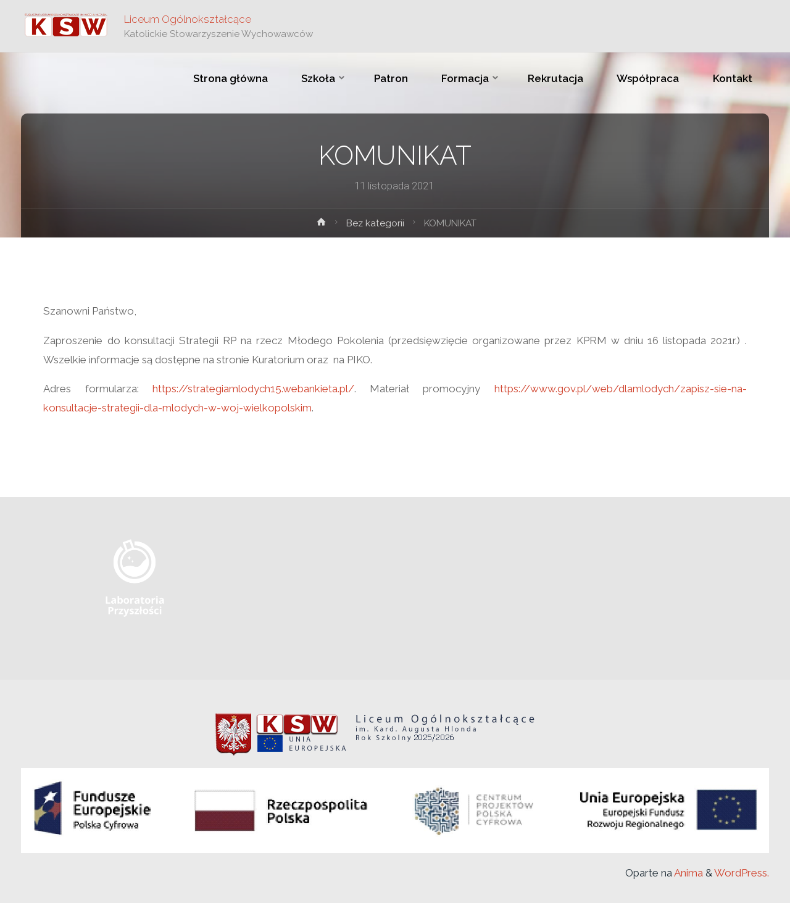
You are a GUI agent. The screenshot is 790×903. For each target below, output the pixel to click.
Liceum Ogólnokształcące (187, 19)
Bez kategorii (375, 223)
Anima (687, 873)
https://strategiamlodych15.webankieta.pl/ (253, 388)
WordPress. (741, 873)
